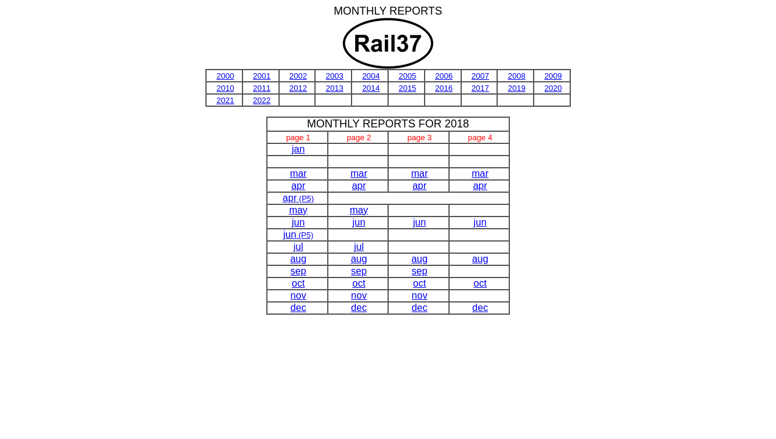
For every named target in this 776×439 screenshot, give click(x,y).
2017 (480, 88)
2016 (444, 88)
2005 (407, 75)
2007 (480, 75)
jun (298, 222)
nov (298, 295)
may (298, 210)
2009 (553, 75)
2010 (225, 88)
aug (298, 259)
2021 (225, 100)
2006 (444, 75)
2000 (225, 75)
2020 (553, 88)
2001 (261, 75)
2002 (298, 75)
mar (298, 173)
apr (298, 185)
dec (298, 307)
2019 (517, 88)
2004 (371, 75)
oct (298, 283)
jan (298, 149)
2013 (335, 88)
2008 (517, 75)
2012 (298, 88)
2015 (407, 88)
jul (298, 246)
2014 (371, 88)
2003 (335, 75)
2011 (261, 88)
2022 (261, 100)
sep (298, 271)
